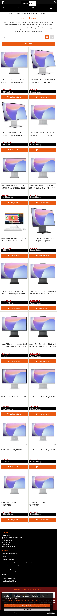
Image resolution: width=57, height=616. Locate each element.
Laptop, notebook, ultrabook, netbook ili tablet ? (17, 563)
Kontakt (4, 557)
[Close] (27, 605)
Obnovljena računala (8, 578)
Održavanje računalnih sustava (12, 572)
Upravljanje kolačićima (9, 581)
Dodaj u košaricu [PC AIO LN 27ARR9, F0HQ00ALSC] (14, 467)
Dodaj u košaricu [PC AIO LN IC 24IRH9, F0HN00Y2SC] (14, 520)
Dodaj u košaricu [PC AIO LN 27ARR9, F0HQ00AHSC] (43, 414)
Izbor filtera (28, 44)
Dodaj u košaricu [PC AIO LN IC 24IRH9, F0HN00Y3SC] (43, 520)
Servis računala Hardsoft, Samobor (13, 566)
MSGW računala (7, 575)
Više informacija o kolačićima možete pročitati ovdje (20, 600)
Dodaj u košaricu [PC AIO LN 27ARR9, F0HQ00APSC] (43, 467)
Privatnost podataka (8, 560)
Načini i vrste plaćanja (9, 569)
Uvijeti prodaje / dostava (9, 554)
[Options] (27, 609)
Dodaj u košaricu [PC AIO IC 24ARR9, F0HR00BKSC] (14, 414)
